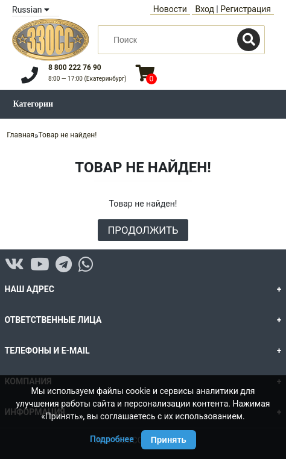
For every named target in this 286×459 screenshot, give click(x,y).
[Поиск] (248, 39)
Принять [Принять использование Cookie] (168, 440)
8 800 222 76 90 (74, 67)
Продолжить (142, 230)
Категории (33, 103)
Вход (204, 9)
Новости (170, 9)
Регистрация (245, 9)
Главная (20, 135)
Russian (30, 9)
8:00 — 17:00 (87, 78)
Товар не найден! (68, 135)
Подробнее (112, 439)
